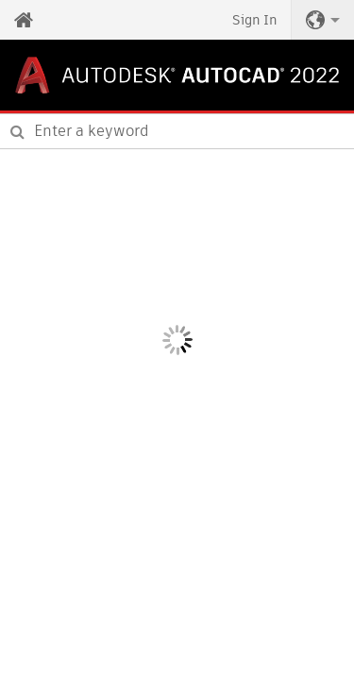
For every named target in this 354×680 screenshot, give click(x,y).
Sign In (254, 19)
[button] (323, 20)
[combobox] (177, 131)
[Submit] (17, 131)
